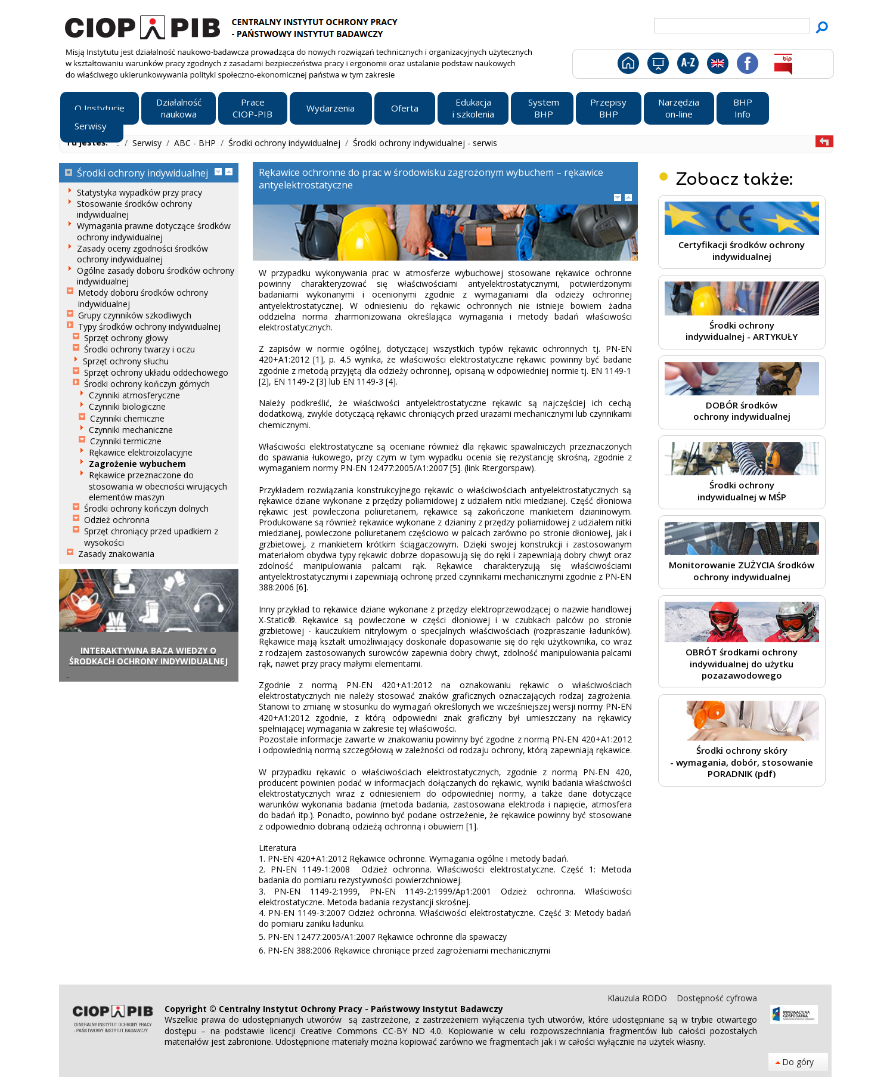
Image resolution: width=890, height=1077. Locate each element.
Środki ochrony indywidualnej (285, 142)
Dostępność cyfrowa (717, 998)
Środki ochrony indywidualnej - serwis (425, 142)
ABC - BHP (196, 142)
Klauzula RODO (638, 998)
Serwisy (148, 142)
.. (119, 142)
